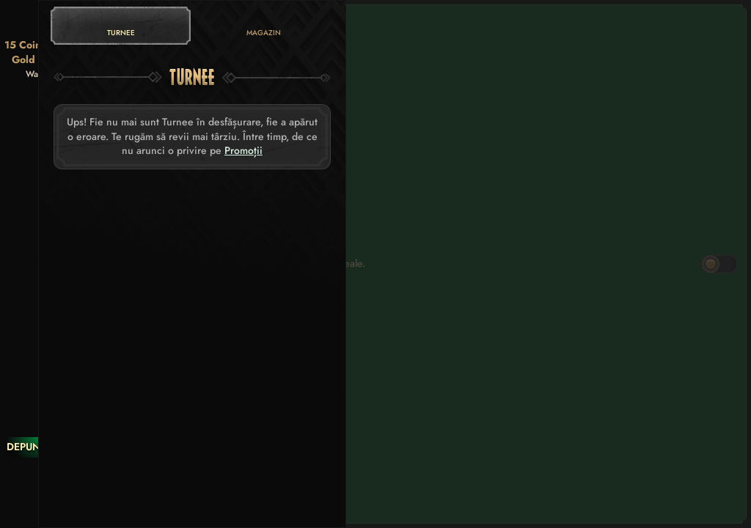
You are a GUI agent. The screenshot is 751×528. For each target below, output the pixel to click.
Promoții (243, 151)
